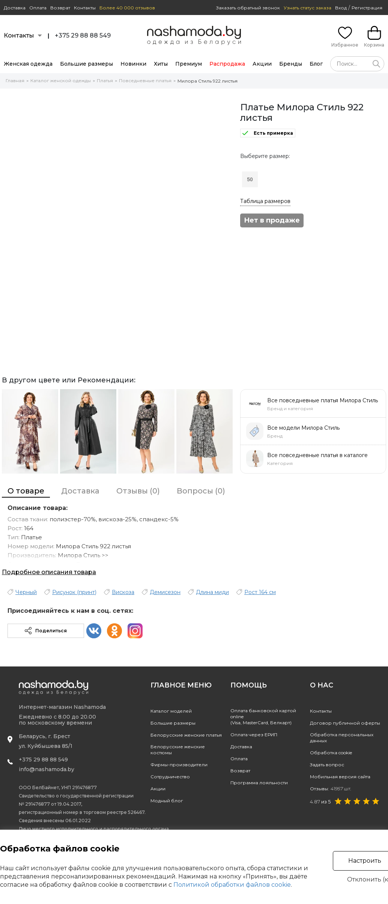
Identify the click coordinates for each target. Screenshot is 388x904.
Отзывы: (330, 788)
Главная (15, 80)
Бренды (290, 63)
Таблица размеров (265, 201)
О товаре (26, 490)
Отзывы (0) (138, 490)
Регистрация (367, 8)
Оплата (38, 8)
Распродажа (227, 63)
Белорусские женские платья (186, 735)
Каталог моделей (171, 711)
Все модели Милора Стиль (303, 427)
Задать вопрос (327, 764)
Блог (316, 63)
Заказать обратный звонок (248, 8)
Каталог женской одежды (60, 80)
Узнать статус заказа (307, 8)
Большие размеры (86, 63)
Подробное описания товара (49, 572)
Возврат (60, 8)
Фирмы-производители (179, 764)
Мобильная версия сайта (340, 776)
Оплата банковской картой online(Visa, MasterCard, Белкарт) (263, 716)
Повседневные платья (145, 80)
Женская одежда (28, 63)
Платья (105, 80)
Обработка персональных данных (341, 737)
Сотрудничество (170, 776)
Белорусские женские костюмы (177, 749)
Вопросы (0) (201, 490)
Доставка (15, 8)
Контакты (85, 8)
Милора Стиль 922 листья (207, 81)
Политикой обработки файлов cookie (232, 884)
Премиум (188, 63)
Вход (341, 8)
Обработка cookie (331, 752)
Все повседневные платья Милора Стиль (322, 400)
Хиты (161, 63)
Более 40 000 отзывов (127, 8)
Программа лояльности (259, 782)
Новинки (133, 63)
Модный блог (166, 800)
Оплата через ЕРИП (253, 734)
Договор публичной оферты (345, 723)
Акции (262, 63)
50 (250, 179)
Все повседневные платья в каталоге (317, 455)
